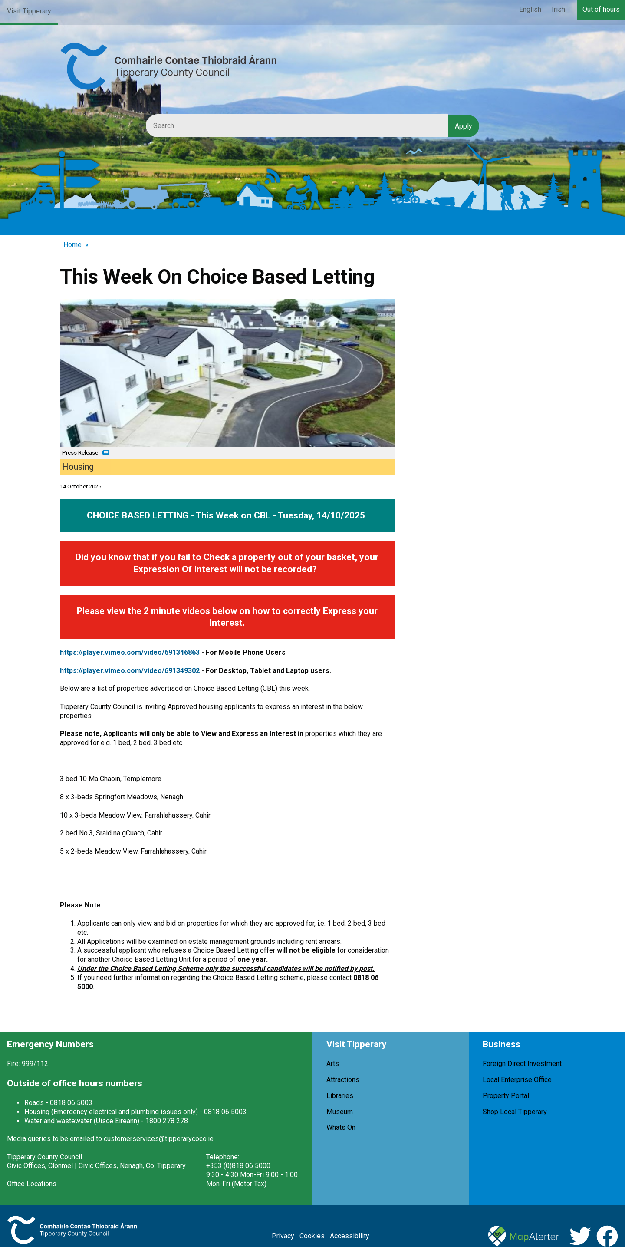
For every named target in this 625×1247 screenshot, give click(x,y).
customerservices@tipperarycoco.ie (159, 1139)
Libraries (339, 1096)
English (530, 9)
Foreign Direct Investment (522, 1063)
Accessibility (349, 1236)
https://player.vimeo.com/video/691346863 (130, 652)
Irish (558, 9)
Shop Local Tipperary (515, 1112)
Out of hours (601, 9)
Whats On (340, 1127)
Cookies (312, 1236)
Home (72, 245)
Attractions (342, 1079)
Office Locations (31, 1184)
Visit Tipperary (29, 11)
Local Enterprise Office (517, 1079)
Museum (339, 1112)
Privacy (283, 1236)
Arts (332, 1063)
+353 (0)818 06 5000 (238, 1165)
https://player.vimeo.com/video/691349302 (130, 670)
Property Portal (506, 1096)
